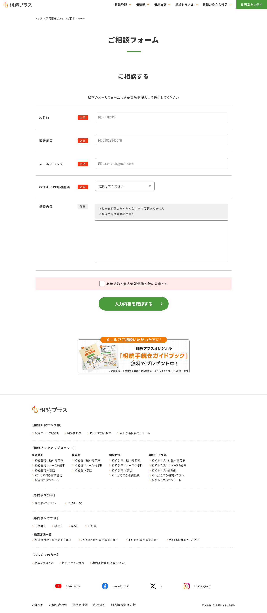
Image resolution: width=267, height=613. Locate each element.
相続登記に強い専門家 (48, 460)
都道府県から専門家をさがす (52, 540)
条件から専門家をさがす (142, 540)
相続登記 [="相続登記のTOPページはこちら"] (121, 4)
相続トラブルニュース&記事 (168, 465)
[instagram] (198, 586)
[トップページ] (18, 5)
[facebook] (115, 586)
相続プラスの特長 (71, 563)
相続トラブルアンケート (165, 480)
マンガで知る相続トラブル (166, 475)
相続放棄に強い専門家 (125, 460)
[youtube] (68, 586)
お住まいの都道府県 (54, 187)
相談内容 (46, 206)
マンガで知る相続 (99, 433)
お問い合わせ (58, 604)
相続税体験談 (82, 470)
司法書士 (39, 526)
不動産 (90, 526)
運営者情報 (80, 604)
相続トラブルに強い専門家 (167, 460)
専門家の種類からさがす (183, 540)
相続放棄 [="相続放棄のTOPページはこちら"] (160, 4)
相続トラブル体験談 (163, 470)
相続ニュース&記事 (45, 433)
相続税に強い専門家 (86, 460)
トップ (39, 18)
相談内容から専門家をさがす (99, 540)
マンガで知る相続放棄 (124, 475)
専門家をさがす (252, 4)
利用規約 (113, 283)
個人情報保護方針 (137, 283)
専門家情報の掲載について (108, 563)
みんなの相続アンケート (133, 433)
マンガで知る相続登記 (47, 475)
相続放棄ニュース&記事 (125, 465)
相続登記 (38, 455)
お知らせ (38, 604)
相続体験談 (73, 433)
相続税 (76, 455)
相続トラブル (158, 455)
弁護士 (74, 526)
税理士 (57, 526)
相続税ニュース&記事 (87, 465)
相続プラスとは (43, 563)
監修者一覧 (73, 503)
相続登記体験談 (43, 470)
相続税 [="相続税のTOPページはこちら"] (140, 4)
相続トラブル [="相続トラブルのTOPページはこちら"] (184, 4)
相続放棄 (115, 455)
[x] (156, 586)
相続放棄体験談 (120, 470)
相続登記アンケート (46, 480)
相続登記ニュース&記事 (48, 465)
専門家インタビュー (46, 503)
